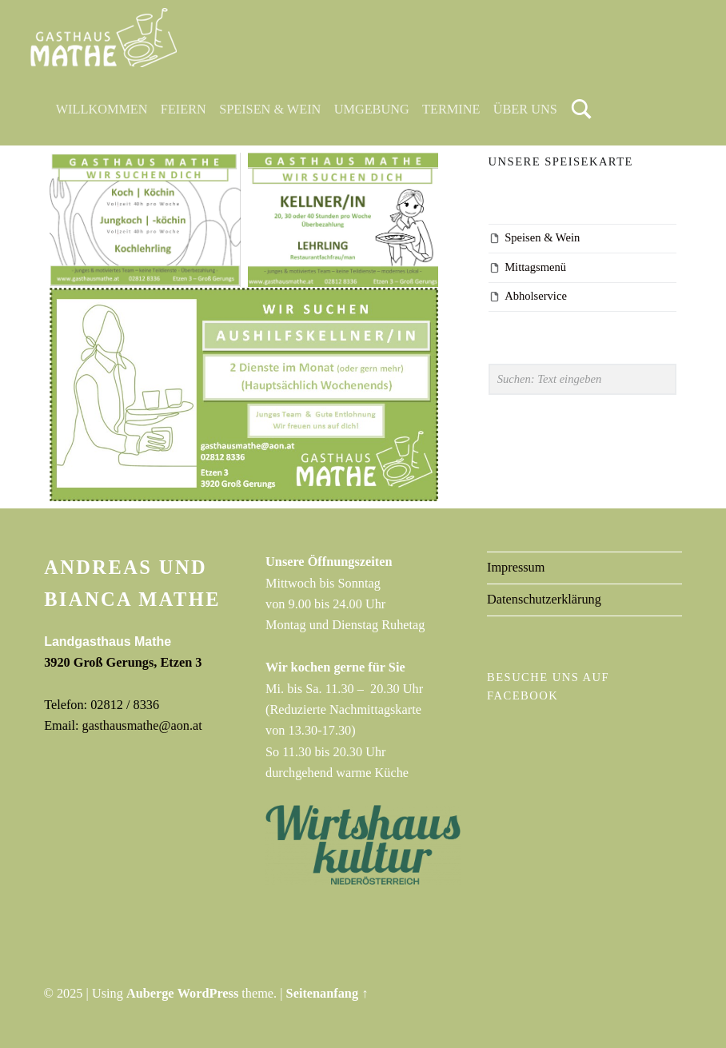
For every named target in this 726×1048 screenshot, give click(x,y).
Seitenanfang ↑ (327, 993)
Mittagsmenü (535, 267)
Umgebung (371, 109)
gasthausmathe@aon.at (142, 725)
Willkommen (102, 109)
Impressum (515, 567)
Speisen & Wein (270, 109)
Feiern (183, 109)
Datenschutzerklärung (544, 599)
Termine (451, 109)
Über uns (525, 109)
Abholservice (536, 295)
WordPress (208, 993)
